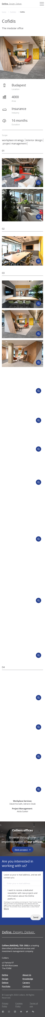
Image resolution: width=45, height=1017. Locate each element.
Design (5, 979)
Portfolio (13, 12)
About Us (27, 975)
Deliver (5, 982)
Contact (26, 986)
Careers (26, 982)
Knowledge (28, 979)
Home (4, 12)
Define (5, 975)
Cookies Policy (19, 1005)
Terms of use (34, 1005)
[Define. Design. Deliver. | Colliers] (12, 3)
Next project (22, 849)
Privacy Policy (5, 1005)
